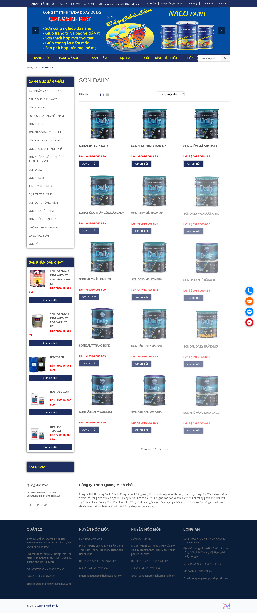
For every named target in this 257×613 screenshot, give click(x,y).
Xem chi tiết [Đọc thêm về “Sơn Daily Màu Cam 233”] (141, 233)
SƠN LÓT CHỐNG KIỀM (43, 202)
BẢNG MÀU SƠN (39, 235)
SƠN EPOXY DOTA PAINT (45, 140)
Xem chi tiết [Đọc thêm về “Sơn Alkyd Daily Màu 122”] (141, 163)
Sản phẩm (101, 58)
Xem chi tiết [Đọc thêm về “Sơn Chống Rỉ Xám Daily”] (193, 163)
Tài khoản (150, 3)
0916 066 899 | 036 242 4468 (77, 4)
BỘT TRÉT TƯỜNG (41, 194)
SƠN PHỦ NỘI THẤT (41, 211)
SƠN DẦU (34, 244)
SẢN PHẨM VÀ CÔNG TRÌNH (46, 91)
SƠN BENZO (36, 178)
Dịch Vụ (127, 58)
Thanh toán (208, 3)
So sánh (223, 3)
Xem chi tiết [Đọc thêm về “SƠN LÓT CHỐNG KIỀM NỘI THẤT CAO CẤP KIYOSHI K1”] (50, 300)
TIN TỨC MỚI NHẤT (41, 186)
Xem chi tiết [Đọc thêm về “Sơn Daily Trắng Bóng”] (89, 365)
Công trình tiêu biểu (160, 58)
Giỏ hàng (192, 3)
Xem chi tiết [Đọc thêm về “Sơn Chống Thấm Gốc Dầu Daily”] (89, 233)
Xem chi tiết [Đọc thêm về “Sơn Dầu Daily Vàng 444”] (89, 432)
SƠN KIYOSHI (37, 107)
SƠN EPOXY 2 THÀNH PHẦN (46, 148)
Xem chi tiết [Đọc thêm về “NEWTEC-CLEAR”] (50, 412)
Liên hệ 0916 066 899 (92, 156)
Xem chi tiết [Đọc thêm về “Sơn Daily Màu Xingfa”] (141, 300)
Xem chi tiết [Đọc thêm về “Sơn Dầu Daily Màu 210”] (141, 366)
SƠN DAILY (35, 169)
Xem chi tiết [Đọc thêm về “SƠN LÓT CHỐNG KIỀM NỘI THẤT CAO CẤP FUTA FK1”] (50, 343)
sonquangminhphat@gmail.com (119, 4)
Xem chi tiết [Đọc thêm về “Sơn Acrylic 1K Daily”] (89, 163)
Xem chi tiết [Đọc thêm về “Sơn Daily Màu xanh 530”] (89, 299)
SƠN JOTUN (36, 124)
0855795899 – (39, 569)
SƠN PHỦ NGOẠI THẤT (43, 219)
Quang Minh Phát (47, 605)
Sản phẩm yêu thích (171, 3)
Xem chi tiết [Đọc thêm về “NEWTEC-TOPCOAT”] (50, 447)
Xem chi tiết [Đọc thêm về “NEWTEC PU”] (50, 377)
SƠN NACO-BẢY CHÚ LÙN (42, 4)
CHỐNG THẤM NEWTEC (44, 227)
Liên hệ (192, 58)
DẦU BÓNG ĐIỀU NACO (43, 99)
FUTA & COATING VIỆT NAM (46, 116)
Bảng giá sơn (70, 58)
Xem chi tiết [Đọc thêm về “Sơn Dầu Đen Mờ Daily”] (141, 432)
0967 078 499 (56, 569)
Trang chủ (40, 58)
